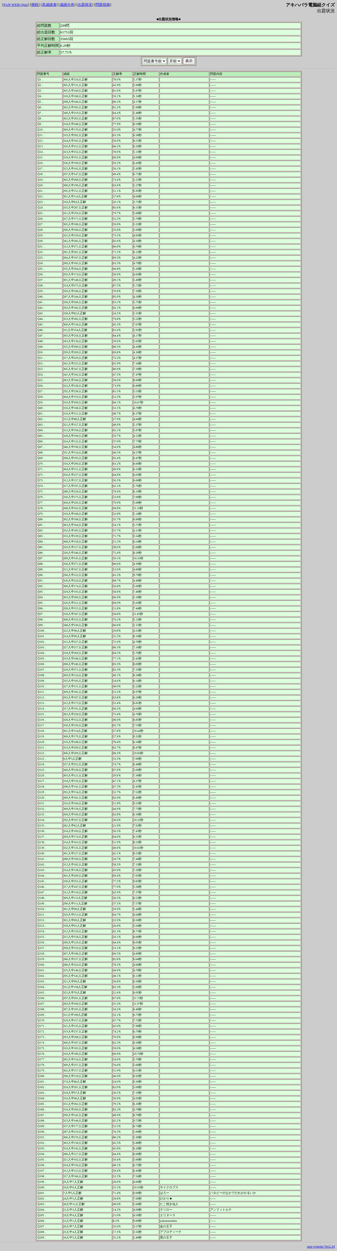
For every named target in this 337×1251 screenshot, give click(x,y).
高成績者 (49, 5)
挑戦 (34, 5)
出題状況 (85, 5)
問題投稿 (102, 5)
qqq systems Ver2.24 (321, 1246)
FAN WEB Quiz (15, 5)
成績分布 (67, 5)
